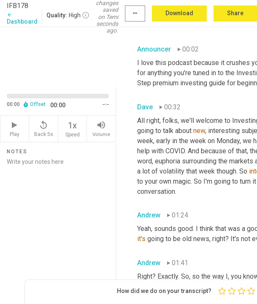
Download (179, 13)
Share (235, 13)
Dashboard (22, 18)
